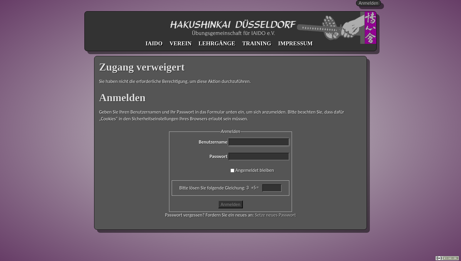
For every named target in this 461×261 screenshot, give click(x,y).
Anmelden (368, 3)
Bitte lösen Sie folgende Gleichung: (212, 188)
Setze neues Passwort (275, 215)
